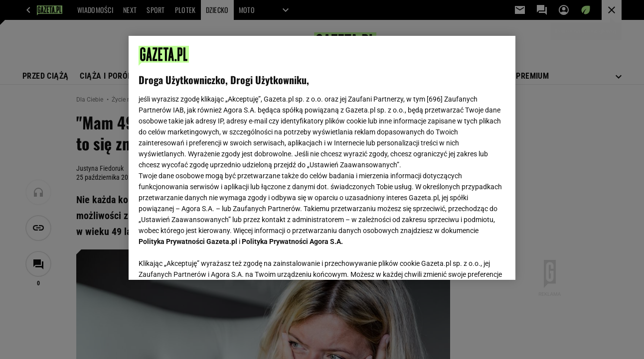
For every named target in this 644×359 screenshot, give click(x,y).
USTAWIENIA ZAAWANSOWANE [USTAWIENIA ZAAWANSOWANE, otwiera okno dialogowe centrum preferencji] (204, 260)
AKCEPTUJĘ (471, 260)
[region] (322, 158)
